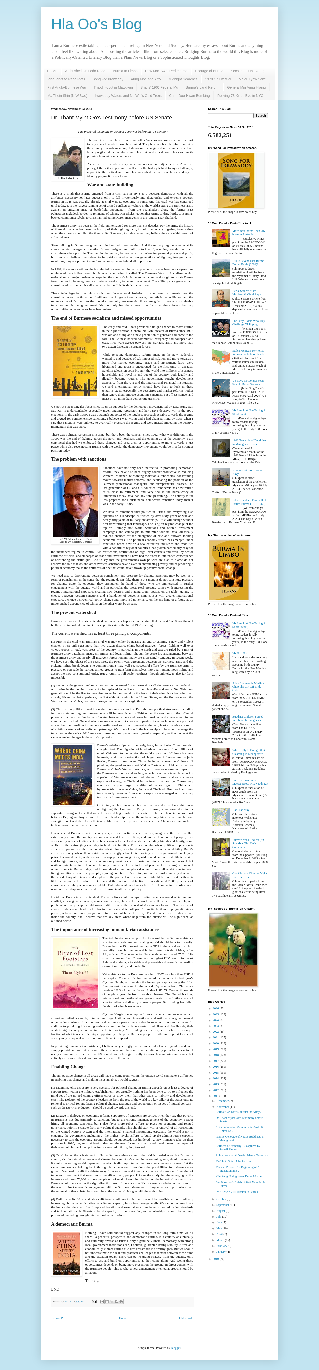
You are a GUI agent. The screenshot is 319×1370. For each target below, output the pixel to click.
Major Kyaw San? (252, 79)
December (222, 1101)
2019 (216, 1049)
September (223, 1205)
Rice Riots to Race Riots (66, 79)
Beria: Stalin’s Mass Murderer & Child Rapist (247, 292)
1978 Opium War (218, 79)
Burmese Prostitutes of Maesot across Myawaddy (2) (250, 781)
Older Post (185, 1318)
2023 (216, 1026)
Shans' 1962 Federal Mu (159, 87)
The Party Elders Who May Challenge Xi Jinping (248, 322)
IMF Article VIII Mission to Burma (237, 1192)
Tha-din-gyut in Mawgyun (113, 87)
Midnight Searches (183, 79)
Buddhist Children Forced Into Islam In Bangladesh (247, 718)
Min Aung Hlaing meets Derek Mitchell (239, 1176)
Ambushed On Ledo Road (85, 71)
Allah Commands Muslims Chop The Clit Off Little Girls (248, 687)
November (223, 1107)
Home (122, 1318)
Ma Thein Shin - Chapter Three (234, 1161)
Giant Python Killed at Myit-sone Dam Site (249, 875)
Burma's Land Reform (203, 87)
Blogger (175, 1348)
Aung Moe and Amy (146, 79)
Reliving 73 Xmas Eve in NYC (240, 96)
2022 (216, 1031)
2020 (216, 1043)
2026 (216, 1008)
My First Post (240, 653)
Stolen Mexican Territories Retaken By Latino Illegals (248, 352)
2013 (216, 1084)
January (221, 1251)
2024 (216, 1020)
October (221, 1199)
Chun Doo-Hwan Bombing (189, 96)
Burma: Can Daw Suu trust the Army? (238, 1112)
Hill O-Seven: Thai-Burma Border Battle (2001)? (248, 262)
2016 (216, 1066)
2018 (216, 1055)
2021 (216, 1037)
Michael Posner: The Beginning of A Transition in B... (237, 1168)
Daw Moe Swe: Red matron (166, 71)
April (219, 1234)
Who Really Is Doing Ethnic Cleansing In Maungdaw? (249, 751)
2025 (216, 1014)
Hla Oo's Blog (96, 24)
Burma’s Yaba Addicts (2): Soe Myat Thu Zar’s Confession (248, 843)
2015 (216, 1072)
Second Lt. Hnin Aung (247, 71)
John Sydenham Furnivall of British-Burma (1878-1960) (249, 501)
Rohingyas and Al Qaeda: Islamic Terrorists (242, 1155)
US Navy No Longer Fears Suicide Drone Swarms (248, 382)
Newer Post (59, 1318)
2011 (216, 1096)
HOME (52, 71)
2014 (216, 1078)
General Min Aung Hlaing (246, 87)
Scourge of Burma (209, 71)
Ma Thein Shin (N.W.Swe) (67, 96)
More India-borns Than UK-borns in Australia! (249, 232)
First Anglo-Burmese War (66, 87)
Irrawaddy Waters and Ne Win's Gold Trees (128, 96)
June (219, 1222)
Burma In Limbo (125, 71)
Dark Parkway (240, 810)
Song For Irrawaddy (108, 79)
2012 (216, 1090)
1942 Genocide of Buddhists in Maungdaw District (249, 442)
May (219, 1228)
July (219, 1216)
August (221, 1211)
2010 (216, 1259)
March (220, 1240)
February (222, 1246)
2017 (216, 1061)
